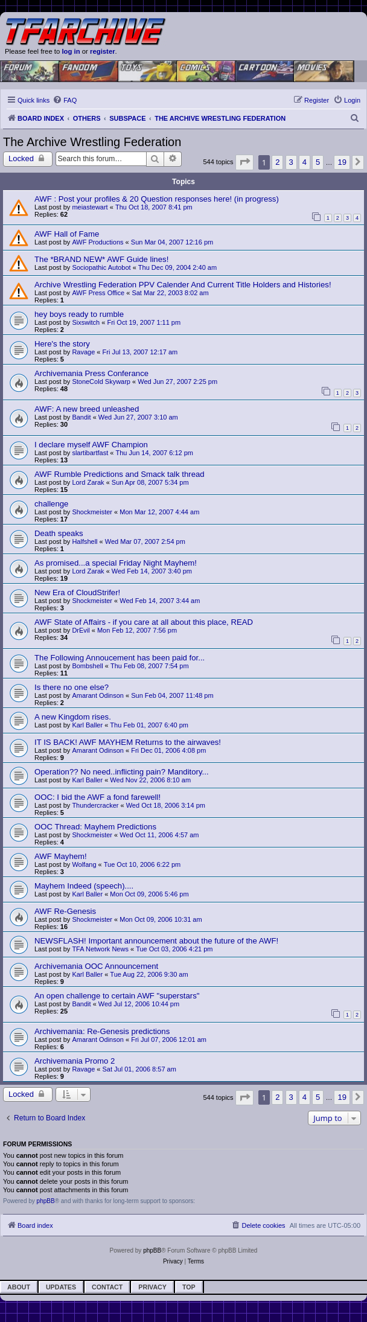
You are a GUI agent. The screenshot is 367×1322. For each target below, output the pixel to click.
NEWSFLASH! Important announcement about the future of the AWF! (156, 940)
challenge (51, 503)
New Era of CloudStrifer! (77, 592)
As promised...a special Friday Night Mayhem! (115, 562)
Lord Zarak (88, 482)
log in (71, 51)
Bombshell (87, 665)
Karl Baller (87, 725)
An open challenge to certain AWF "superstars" (117, 995)
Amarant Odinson (98, 695)
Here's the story (62, 343)
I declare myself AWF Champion (91, 444)
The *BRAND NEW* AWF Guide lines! (101, 259)
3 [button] (291, 162)
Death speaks (58, 533)
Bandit (81, 417)
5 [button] (318, 162)
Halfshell (84, 541)
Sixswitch (86, 322)
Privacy (152, 1287)
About (18, 1287)
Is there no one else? (71, 687)
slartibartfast (90, 452)
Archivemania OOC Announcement (96, 966)
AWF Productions (97, 242)
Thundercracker (95, 805)
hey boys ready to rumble (79, 314)
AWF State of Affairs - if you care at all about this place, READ (143, 622)
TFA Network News (100, 949)
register (102, 51)
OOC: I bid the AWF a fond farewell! (97, 797)
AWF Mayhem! (60, 856)
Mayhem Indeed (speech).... (83, 885)
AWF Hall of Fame (66, 233)
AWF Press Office (98, 292)
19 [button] (341, 162)
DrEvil (80, 630)
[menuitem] (65, 100)
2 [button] (277, 162)
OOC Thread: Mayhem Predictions (95, 826)
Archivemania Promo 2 (74, 1060)
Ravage (83, 352)
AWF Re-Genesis (65, 911)
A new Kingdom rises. (72, 716)
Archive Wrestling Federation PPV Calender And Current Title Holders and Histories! (182, 284)
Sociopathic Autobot (101, 267)
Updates (61, 1287)
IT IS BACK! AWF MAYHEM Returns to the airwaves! (127, 742)
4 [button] (304, 162)
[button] (244, 162)
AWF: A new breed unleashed (86, 409)
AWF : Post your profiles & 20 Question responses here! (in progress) (156, 198)
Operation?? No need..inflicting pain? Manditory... (121, 771)
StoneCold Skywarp (101, 381)
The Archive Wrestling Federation (92, 141)
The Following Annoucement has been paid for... (119, 657)
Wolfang (84, 864)
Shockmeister (92, 512)
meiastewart (89, 207)
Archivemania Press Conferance (91, 373)
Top (189, 1287)
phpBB (46, 1201)
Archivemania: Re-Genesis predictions (102, 1031)
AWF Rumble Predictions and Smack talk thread (119, 474)
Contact (107, 1287)
